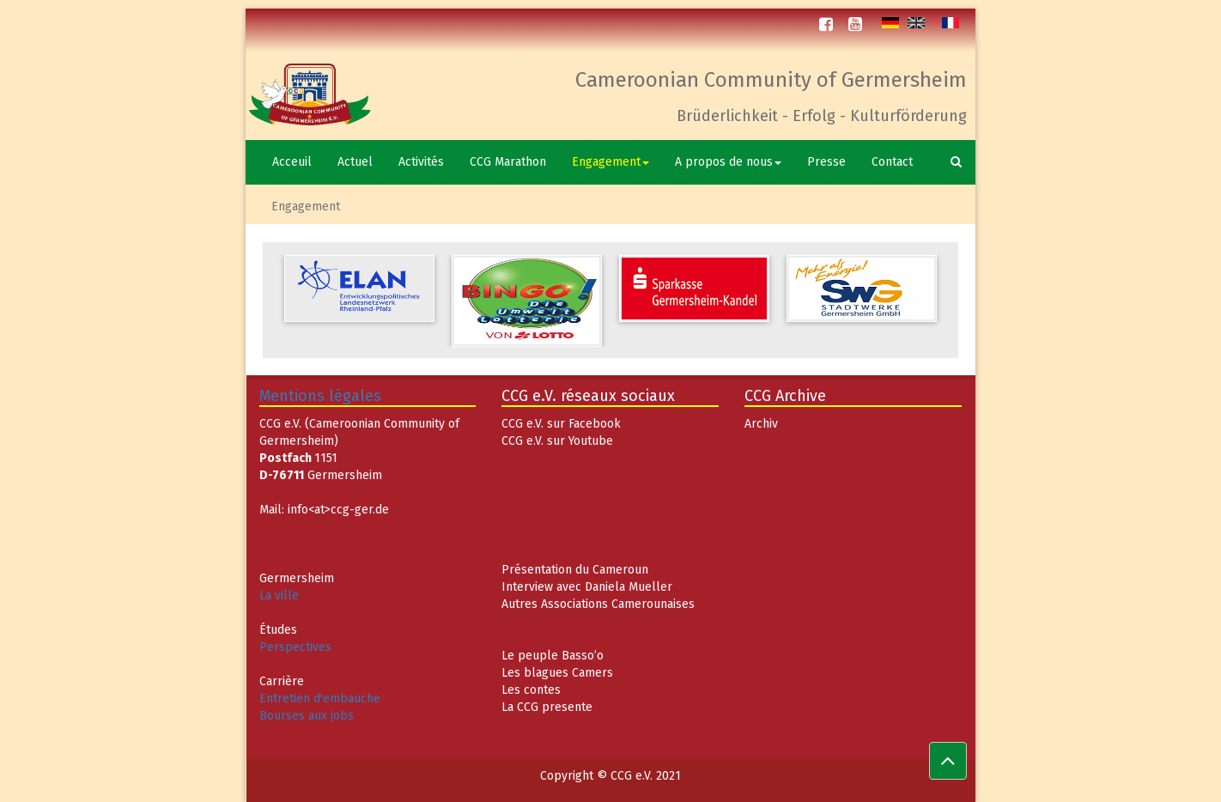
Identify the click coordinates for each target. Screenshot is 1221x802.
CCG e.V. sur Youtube (557, 441)
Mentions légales (320, 395)
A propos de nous (728, 162)
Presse (826, 162)
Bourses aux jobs (306, 715)
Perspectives (295, 647)
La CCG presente (546, 707)
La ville (279, 595)
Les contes (531, 690)
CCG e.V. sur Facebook (561, 423)
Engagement (610, 162)
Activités (421, 162)
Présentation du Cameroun (574, 569)
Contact (892, 162)
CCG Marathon (508, 162)
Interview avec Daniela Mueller (586, 587)
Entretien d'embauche (319, 698)
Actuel (355, 162)
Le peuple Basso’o (552, 655)
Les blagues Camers (557, 672)
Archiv (761, 423)
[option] (359, 288)
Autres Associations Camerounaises (598, 604)
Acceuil (292, 162)
